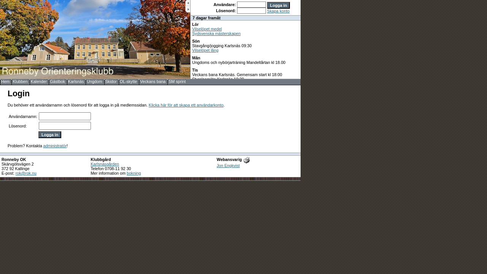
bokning (134, 173)
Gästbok (57, 81)
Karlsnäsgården (105, 164)
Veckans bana (153, 81)
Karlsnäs (76, 81)
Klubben (20, 81)
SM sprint (177, 81)
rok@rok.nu (26, 173)
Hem (5, 81)
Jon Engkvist (228, 165)
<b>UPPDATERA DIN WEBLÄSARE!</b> (246, 39)
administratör (55, 145)
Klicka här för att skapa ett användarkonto (186, 105)
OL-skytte (128, 81)
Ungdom (94, 81)
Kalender (39, 81)
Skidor (111, 81)
